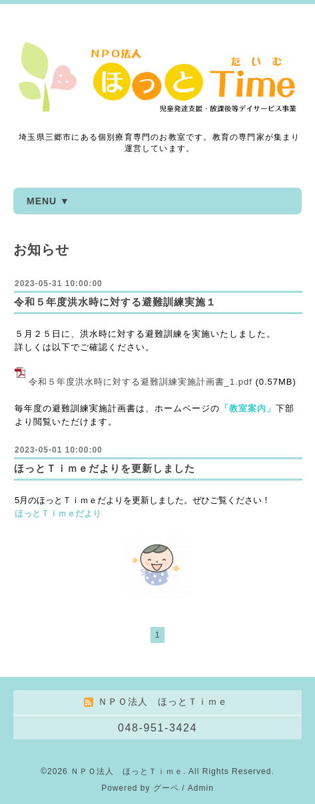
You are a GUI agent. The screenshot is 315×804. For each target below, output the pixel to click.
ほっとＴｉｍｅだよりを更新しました (104, 468)
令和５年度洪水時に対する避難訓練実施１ (115, 301)
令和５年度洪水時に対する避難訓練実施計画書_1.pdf (140, 382)
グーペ (166, 788)
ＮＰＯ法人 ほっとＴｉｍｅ (127, 771)
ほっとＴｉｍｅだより (58, 513)
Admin (201, 788)
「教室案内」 (248, 408)
